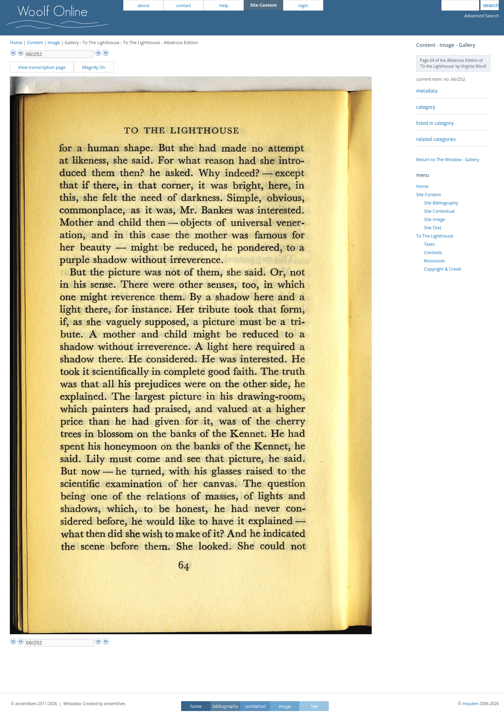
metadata (426, 90)
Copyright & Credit (442, 269)
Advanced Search (481, 16)
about (143, 5)
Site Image (434, 219)
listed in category (435, 123)
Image (54, 42)
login (303, 5)
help (223, 5)
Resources (434, 261)
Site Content (428, 194)
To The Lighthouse (434, 236)
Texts (429, 244)
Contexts (433, 252)
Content (35, 42)
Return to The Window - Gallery (447, 159)
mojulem (470, 703)
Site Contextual (439, 211)
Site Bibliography (441, 203)
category (425, 107)
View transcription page (42, 67)
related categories (436, 139)
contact (183, 5)
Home (16, 42)
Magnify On (94, 67)
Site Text (432, 227)
